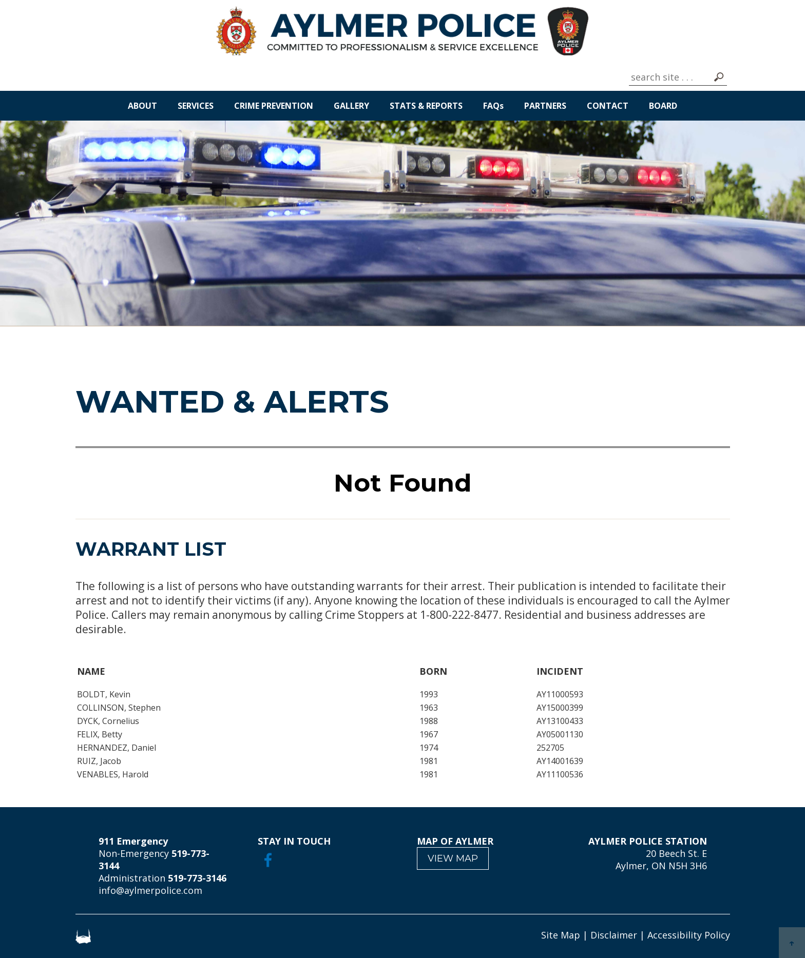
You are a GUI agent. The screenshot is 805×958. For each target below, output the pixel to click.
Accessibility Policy (688, 935)
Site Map (560, 935)
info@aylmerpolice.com (150, 890)
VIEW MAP (453, 858)
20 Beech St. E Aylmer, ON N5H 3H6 (661, 859)
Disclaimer (613, 935)
